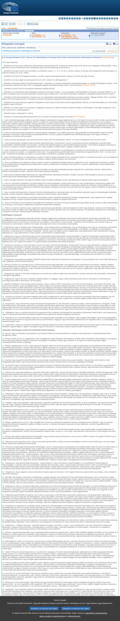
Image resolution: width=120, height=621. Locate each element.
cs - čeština (65, 18)
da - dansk (67, 18)
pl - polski (102, 18)
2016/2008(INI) (12, 28)
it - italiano (87, 18)
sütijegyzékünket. (74, 617)
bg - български (60, 18)
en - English (77, 18)
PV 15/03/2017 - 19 (38, 35)
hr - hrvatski (85, 18)
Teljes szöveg (34, 24)
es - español (62, 18)
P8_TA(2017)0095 (97, 35)
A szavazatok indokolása (69, 38)
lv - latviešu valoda (90, 18)
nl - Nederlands (100, 18)
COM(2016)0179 (89, 85)
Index (5, 24)
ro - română (107, 18)
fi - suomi (115, 18)
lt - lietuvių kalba (92, 18)
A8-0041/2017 (7, 35)
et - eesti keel (72, 18)
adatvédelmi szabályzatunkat (96, 613)
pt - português (105, 18)
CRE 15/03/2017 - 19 (39, 36)
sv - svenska (117, 18)
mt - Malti (97, 18)
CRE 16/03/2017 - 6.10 (68, 36)
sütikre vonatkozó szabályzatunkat (52, 617)
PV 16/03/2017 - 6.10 (68, 35)
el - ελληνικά (75, 18)
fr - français (80, 18)
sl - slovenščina (112, 18)
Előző (13, 24)
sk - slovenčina (110, 18)
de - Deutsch (70, 18)
